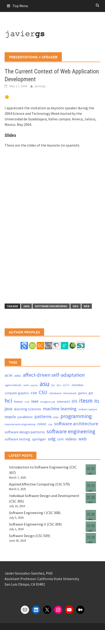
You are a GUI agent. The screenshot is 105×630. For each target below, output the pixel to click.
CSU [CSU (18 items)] (43, 392)
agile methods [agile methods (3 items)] (13, 385)
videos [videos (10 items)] (71, 439)
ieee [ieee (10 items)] (34, 401)
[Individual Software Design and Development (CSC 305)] (91, 498)
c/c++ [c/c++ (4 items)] (66, 385)
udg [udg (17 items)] (52, 439)
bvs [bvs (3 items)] (59, 385)
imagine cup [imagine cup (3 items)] (47, 401)
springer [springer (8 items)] (39, 439)
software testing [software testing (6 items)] (17, 439)
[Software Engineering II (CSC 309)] (91, 526)
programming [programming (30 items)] (76, 416)
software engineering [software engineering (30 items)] (71, 431)
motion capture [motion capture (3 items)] (87, 409)
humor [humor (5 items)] (18, 401)
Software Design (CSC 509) (29, 535)
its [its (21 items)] (96, 401)
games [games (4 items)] (82, 393)
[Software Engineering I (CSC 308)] (91, 515)
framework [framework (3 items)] (69, 393)
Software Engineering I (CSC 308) (34, 512)
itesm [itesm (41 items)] (86, 400)
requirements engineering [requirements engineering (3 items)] (20, 424)
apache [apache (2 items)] (34, 385)
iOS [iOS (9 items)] (74, 401)
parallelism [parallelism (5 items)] (25, 417)
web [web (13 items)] (82, 439)
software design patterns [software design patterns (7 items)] (25, 432)
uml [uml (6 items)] (60, 439)
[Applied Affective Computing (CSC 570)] (91, 486)
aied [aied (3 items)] (26, 385)
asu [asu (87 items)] (44, 383)
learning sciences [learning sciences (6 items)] (27, 409)
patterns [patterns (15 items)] (42, 416)
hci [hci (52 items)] (8, 400)
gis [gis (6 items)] (91, 393)
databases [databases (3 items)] (55, 393)
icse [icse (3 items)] (27, 401)
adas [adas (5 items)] (17, 375)
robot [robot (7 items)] (41, 424)
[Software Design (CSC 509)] (91, 538)
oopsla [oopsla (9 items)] (10, 416)
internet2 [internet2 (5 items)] (63, 401)
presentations (23, 56)
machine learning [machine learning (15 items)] (60, 408)
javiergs (40, 86)
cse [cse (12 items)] (34, 392)
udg (75, 306)
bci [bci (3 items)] (53, 385)
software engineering (51, 306)
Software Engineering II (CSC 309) (35, 524)
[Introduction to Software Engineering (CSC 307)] (91, 469)
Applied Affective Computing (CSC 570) (39, 484)
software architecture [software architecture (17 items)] (76, 424)
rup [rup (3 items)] (50, 424)
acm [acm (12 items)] (8, 375)
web (87, 306)
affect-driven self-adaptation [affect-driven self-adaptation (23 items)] (54, 375)
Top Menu (20, 5)
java (26, 306)
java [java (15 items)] (8, 408)
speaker (49, 56)
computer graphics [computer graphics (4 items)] (17, 393)
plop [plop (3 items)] (56, 417)
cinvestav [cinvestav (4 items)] (77, 385)
